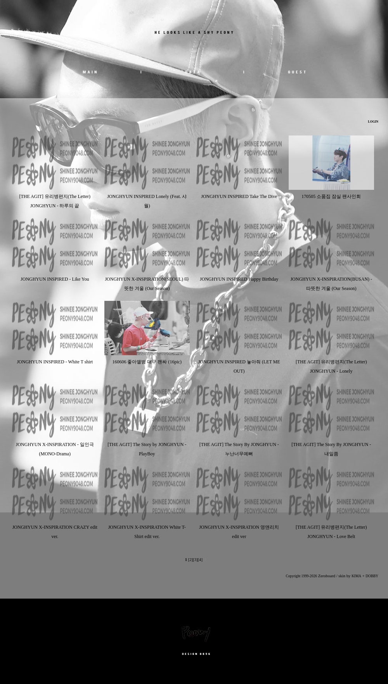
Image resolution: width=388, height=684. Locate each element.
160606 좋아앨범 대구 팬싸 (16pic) (147, 362)
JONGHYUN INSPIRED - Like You (55, 279)
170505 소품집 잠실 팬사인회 (331, 196)
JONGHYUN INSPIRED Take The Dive (239, 196)
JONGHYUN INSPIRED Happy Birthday (239, 279)
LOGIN (372, 121)
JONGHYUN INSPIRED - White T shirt (55, 362)
